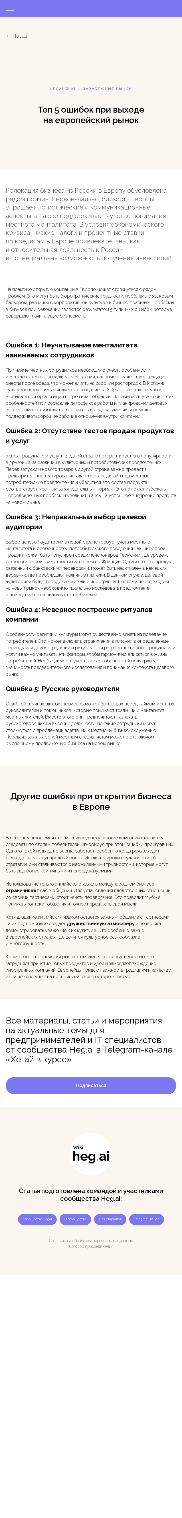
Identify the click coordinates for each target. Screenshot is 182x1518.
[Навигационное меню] (10, 8)
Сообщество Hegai (37, 1219)
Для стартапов (110, 1219)
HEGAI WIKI (63, 89)
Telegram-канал (146, 1219)
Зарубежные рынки (107, 89)
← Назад (16, 36)
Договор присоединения (91, 1246)
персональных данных (113, 1240)
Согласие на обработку (70, 1240)
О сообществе (75, 1219)
